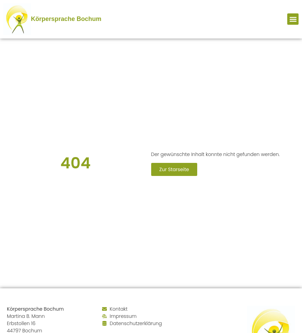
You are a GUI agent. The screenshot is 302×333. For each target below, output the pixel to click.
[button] (293, 19)
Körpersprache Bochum (66, 18)
